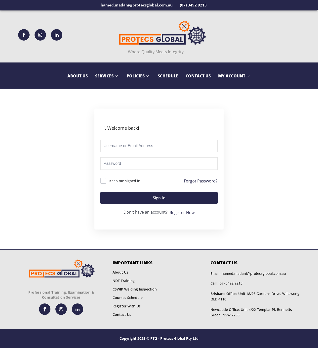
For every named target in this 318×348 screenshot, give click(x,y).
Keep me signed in (124, 180)
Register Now (182, 212)
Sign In (159, 198)
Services (106, 76)
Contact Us (198, 76)
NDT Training (124, 280)
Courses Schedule (128, 297)
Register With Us (127, 306)
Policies (138, 76)
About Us (77, 76)
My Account (233, 76)
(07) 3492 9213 (226, 283)
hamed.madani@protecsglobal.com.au (248, 273)
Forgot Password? (200, 181)
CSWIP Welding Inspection (135, 289)
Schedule (168, 76)
